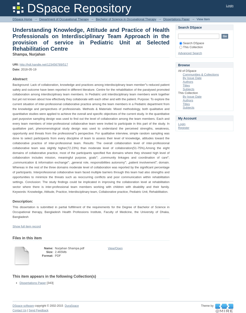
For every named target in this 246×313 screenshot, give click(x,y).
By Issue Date (192, 78)
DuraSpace (72, 305)
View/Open (115, 248)
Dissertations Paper (176, 19)
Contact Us (20, 310)
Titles (186, 85)
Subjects (188, 89)
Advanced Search (190, 53)
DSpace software (23, 305)
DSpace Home (22, 19)
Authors (188, 81)
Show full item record (27, 226)
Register (183, 128)
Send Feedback (39, 310)
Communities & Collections (201, 74)
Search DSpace (191, 43)
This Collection (191, 47)
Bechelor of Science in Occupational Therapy (126, 19)
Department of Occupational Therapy (64, 19)
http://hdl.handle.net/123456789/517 (44, 64)
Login (229, 5)
